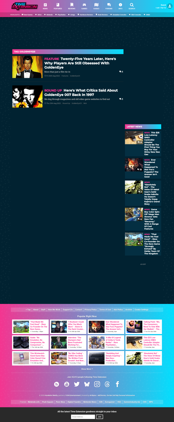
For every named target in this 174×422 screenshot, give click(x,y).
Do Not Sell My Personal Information (121, 395)
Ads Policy (118, 310)
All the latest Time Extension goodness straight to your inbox (87, 411)
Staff (43, 310)
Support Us (68, 310)
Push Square (47, 402)
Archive (128, 310)
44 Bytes (93, 395)
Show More (87, 369)
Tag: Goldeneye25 (24, 51)
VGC (119, 402)
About (35, 310)
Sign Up (163, 8)
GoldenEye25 (75, 76)
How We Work (54, 310)
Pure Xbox (60, 402)
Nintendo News (90, 402)
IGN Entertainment (73, 395)
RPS (151, 402)
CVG (145, 402)
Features (65, 76)
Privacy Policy (91, 310)
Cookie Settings (141, 310)
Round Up (66, 103)
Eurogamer (110, 402)
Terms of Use (105, 310)
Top (28, 310)
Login (158, 8)
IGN (100, 402)
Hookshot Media (51, 395)
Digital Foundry (74, 402)
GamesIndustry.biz (132, 402)
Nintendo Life (34, 402)
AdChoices (101, 395)
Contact (78, 310)
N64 (85, 103)
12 (139, 169)
